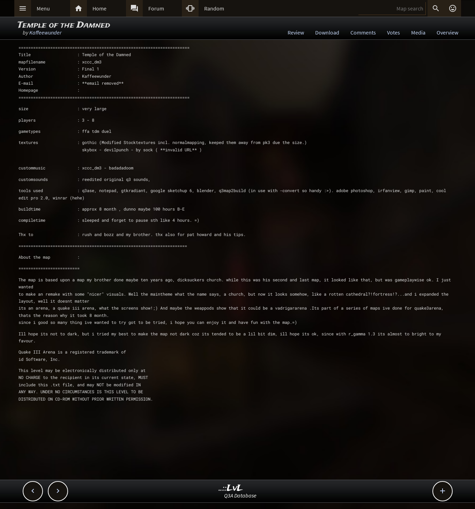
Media (418, 32)
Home (99, 8)
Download (327, 32)
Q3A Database (240, 495)
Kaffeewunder (45, 32)
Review (296, 32)
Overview (447, 32)
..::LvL (231, 488)
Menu (43, 8)
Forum (156, 8)
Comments (363, 32)
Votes (393, 32)
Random (214, 8)
